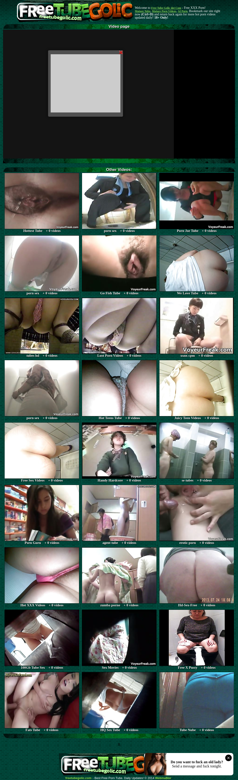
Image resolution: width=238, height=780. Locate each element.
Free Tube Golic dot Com (166, 8)
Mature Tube (142, 11)
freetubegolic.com (79, 778)
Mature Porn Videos (164, 11)
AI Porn (183, 11)
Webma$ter (163, 778)
